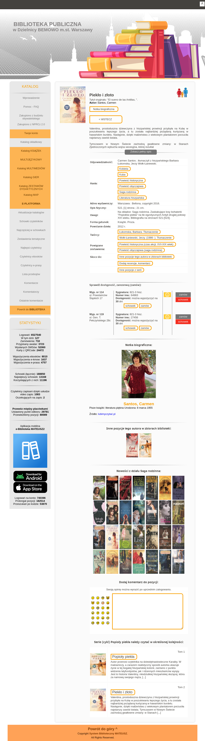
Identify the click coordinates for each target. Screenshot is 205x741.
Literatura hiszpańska (131, 197)
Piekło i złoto (122, 692)
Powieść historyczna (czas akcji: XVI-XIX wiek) (146, 244)
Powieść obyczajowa (131, 186)
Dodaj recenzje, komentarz (134, 263)
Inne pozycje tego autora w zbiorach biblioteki (145, 256)
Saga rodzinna (127, 192)
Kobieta (123, 168)
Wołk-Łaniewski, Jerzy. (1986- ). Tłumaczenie (145, 237)
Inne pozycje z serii (130, 269)
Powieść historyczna (131, 180)
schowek (130, 305)
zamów (145, 305)
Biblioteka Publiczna (48, 24)
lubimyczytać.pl (107, 413)
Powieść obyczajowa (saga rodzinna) (140, 250)
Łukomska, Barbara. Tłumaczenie (138, 231)
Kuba (122, 174)
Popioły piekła (123, 657)
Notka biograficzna (103, 109)
